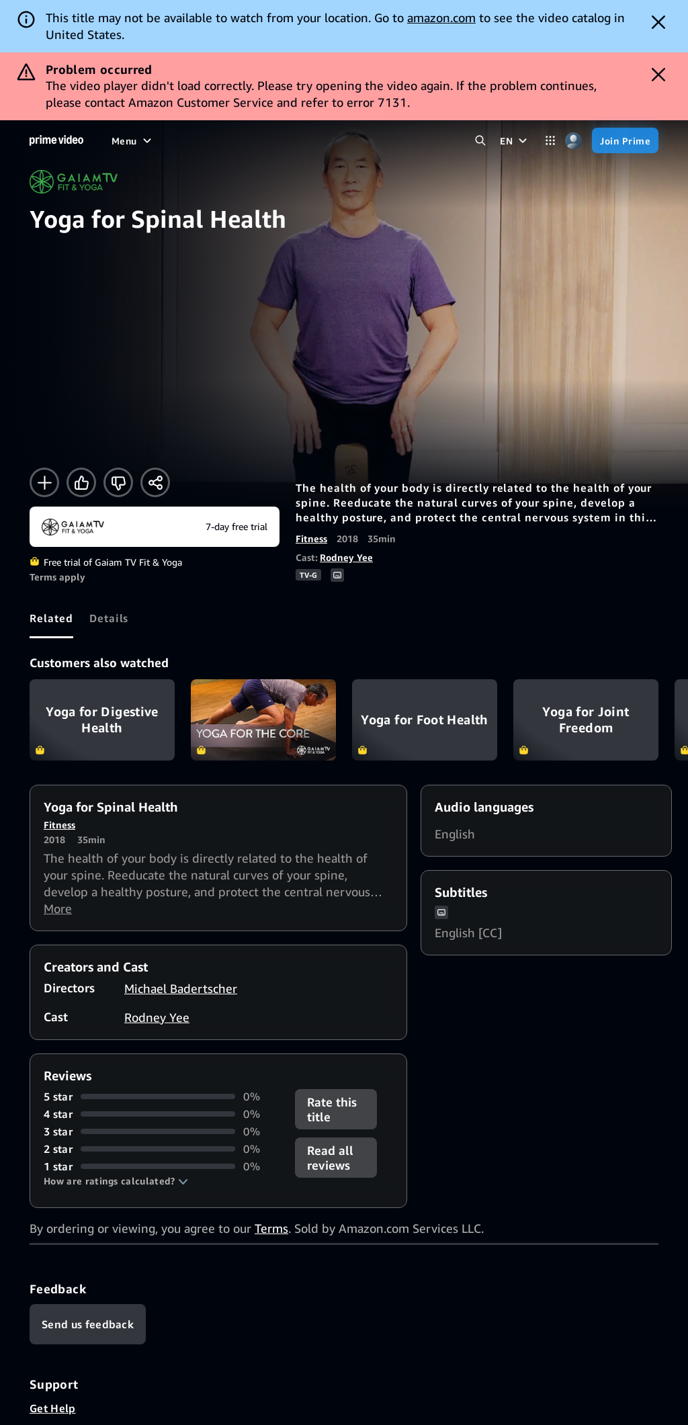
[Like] (81, 482)
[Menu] (133, 140)
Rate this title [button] (332, 1109)
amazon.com (441, 17)
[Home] (56, 140)
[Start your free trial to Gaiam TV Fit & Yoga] (155, 527)
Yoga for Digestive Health (102, 720)
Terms (271, 1228)
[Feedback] (88, 1324)
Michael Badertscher (180, 988)
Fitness (311, 538)
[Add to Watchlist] (44, 482)
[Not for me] (118, 482)
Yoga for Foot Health (424, 720)
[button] (116, 1181)
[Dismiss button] (658, 22)
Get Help (53, 1408)
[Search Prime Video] (480, 141)
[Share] (155, 482)
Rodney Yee (346, 557)
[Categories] (550, 141)
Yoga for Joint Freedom (585, 720)
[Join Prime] (625, 140)
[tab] (51, 618)
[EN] (515, 140)
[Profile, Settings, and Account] (573, 141)
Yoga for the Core (263, 720)
